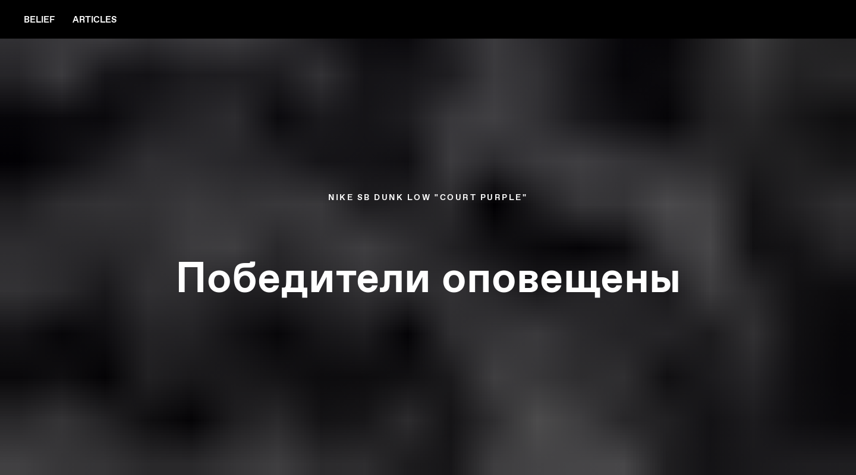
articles (95, 20)
